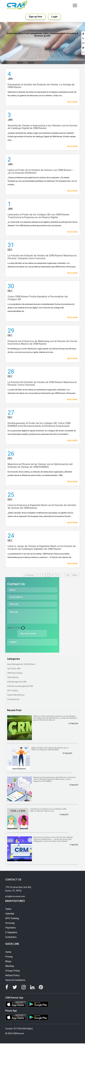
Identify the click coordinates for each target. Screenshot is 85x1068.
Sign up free (35, 16)
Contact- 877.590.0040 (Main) (19, 1028)
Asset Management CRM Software (22, 664)
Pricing (8, 956)
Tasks (8, 909)
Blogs (8, 961)
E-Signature (11, 932)
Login (54, 16)
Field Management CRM (18, 682)
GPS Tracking (13, 691)
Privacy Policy (12, 970)
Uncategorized (14, 699)
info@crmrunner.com (15, 896)
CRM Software (14, 677)
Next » (75, 575)
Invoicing (9, 923)
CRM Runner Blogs (16, 673)
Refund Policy (12, 975)
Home (8, 952)
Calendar (9, 913)
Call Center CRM (15, 669)
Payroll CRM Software (17, 695)
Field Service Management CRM (21, 686)
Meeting (9, 966)
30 (68, 575)
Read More (72, 102)
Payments (10, 927)
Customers (11, 937)
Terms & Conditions (15, 980)
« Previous (29, 575)
